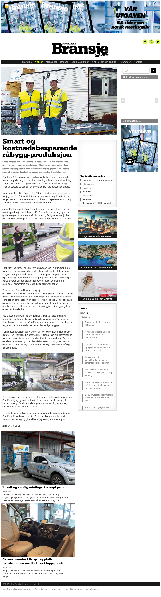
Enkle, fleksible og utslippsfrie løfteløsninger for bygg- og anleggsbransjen (99, 385)
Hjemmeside (88, 184)
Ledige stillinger (80, 62)
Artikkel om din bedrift (104, 62)
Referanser (125, 62)
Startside (27, 62)
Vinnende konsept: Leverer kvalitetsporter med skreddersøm (97, 335)
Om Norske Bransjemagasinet (17, 589)
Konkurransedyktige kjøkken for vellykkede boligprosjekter (98, 409)
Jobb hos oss (92, 589)
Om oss (64, 62)
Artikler (39, 62)
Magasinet (51, 62)
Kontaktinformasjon (74, 589)
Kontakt (138, 62)
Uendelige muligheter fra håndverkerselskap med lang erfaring (98, 372)
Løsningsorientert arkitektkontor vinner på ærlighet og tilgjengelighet (97, 360)
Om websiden (41, 589)
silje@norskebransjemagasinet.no (136, 202)
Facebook (87, 188)
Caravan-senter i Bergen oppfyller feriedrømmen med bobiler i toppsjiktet (98, 347)
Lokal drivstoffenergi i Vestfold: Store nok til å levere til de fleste (99, 398)
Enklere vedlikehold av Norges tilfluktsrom (99, 323)
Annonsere (56, 589)
